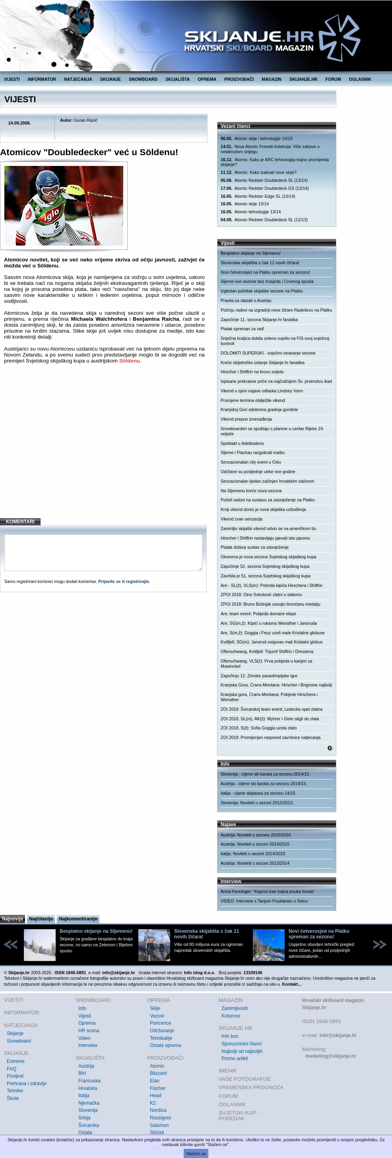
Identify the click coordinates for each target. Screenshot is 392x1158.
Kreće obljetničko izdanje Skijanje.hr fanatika (263, 362)
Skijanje (15, 1033)
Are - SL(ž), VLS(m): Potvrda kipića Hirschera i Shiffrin (271, 585)
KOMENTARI (20, 521)
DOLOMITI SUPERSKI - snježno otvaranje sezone (268, 353)
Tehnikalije (161, 1038)
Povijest (15, 1076)
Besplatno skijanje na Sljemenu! (251, 253)
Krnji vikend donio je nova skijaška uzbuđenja (263, 509)
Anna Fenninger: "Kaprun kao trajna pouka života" (267, 891)
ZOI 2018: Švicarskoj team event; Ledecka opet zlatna (271, 709)
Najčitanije (41, 919)
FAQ (11, 1069)
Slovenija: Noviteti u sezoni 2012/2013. (257, 802)
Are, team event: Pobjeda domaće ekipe (258, 613)
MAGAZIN (271, 79)
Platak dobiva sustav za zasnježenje (255, 547)
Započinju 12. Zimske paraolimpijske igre (259, 675)
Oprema (86, 1023)
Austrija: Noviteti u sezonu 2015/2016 (256, 834)
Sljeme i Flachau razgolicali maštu (253, 452)
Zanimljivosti (234, 1008)
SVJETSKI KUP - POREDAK (239, 1115)
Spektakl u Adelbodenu (242, 443)
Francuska (89, 1081)
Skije (155, 1008)
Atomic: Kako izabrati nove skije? (259, 172)
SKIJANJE (110, 79)
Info (82, 1008)
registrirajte (137, 581)
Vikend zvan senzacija (241, 519)
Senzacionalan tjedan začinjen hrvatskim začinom (267, 481)
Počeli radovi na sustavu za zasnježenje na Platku (267, 499)
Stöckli (157, 1132)
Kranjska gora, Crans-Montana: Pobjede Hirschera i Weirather (269, 697)
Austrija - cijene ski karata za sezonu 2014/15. (264, 783)
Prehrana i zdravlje (27, 1083)
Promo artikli (234, 1058)
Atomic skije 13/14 (245, 204)
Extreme (16, 1061)
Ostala (85, 1132)
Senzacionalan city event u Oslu (251, 462)
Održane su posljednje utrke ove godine (258, 471)
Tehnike (15, 1091)
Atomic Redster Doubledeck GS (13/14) (265, 188)
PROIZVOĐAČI (239, 79)
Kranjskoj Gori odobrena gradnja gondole (259, 409)
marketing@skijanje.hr (330, 1056)
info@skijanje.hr (338, 1035)
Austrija (86, 1066)
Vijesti (84, 1016)
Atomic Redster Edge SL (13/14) (258, 196)
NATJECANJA (78, 79)
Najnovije (12, 919)
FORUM (333, 79)
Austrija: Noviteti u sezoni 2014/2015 (255, 844)
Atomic (157, 1066)
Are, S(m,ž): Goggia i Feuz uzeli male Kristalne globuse (273, 632)
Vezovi (157, 1016)
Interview (87, 1045)
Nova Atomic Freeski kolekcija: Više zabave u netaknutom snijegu (270, 149)
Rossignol (160, 1118)
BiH (82, 1073)
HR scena (88, 1030)
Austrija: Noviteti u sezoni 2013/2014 (255, 863)
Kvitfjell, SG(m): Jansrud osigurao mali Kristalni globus (271, 641)
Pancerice (160, 1023)
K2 (153, 1103)
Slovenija (88, 1110)
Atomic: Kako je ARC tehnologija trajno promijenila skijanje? (275, 162)
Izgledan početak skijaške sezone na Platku (262, 291)
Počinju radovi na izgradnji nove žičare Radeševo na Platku (276, 310)
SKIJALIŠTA (177, 79)
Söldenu (129, 361)
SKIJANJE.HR (303, 79)
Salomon (159, 1125)
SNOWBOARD (143, 79)
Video (84, 1038)
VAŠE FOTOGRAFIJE (245, 1079)
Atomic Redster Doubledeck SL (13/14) (264, 180)
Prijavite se (109, 581)
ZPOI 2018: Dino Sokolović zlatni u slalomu (261, 594)
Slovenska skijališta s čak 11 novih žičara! (260, 262)
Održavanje (162, 1030)
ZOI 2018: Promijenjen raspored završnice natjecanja (270, 737)
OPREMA (207, 79)
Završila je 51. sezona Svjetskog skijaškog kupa (265, 575)
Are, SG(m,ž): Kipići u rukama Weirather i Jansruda (269, 623)
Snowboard (19, 1041)
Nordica (158, 1110)
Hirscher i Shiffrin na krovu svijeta (252, 371)
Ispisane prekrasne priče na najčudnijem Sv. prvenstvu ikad (276, 381)
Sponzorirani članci (241, 1044)
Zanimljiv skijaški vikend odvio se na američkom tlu (268, 528)
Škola (13, 1098)
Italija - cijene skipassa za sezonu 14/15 (258, 793)
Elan (154, 1081)
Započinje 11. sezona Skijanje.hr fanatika (259, 319)
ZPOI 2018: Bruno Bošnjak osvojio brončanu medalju (270, 604)
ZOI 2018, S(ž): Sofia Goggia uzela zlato (259, 727)
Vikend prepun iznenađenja (246, 419)
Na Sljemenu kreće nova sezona (251, 490)
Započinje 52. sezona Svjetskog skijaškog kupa (265, 566)
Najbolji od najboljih (241, 1051)
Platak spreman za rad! (242, 328)
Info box (230, 1036)
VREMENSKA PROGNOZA (251, 1087)
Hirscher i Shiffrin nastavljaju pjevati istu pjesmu (265, 538)
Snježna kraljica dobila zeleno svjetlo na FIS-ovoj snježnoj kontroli (275, 341)
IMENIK (228, 1070)
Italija (83, 1095)
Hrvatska (87, 1088)
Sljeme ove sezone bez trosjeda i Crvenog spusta (267, 281)
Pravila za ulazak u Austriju (246, 300)
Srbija (84, 1118)
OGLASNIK (360, 79)
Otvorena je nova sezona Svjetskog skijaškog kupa (268, 556)
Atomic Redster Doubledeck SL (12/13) (264, 219)
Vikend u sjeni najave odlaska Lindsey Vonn (262, 390)
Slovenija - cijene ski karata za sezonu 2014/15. (265, 774)
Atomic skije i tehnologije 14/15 (257, 138)
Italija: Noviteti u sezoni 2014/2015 (253, 853)
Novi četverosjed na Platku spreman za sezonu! (265, 272)
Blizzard (158, 1073)
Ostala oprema (165, 1045)
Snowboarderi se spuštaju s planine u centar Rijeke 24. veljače (272, 431)
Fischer (157, 1088)
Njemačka (88, 1103)
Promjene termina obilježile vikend (253, 400)
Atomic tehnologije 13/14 (251, 211)
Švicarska (88, 1125)
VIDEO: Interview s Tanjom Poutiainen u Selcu (264, 901)
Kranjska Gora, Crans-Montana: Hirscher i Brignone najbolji (276, 684)
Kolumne (230, 1016)
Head (155, 1095)
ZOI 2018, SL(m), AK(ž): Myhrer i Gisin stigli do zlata (270, 718)
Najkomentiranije (78, 919)
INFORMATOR (42, 79)
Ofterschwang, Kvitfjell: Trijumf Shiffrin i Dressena (267, 651)
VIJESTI (12, 79)
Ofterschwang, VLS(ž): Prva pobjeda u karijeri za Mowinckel (266, 664)
